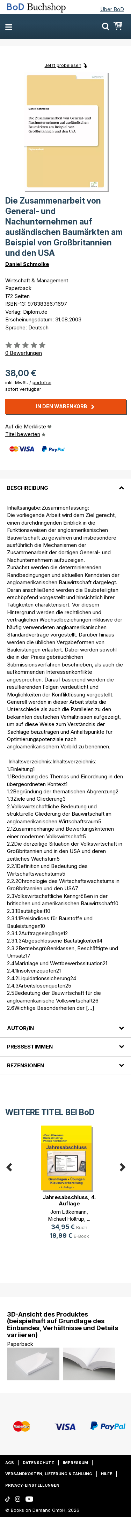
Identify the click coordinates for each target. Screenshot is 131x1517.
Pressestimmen (30, 1046)
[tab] (65, 483)
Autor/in (20, 1028)
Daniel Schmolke (27, 264)
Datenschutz (38, 1462)
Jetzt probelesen (63, 65)
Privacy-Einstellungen (32, 1485)
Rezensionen (25, 1065)
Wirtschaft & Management (36, 280)
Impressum (75, 1462)
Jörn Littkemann (68, 1212)
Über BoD (112, 9)
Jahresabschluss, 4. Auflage (69, 1200)
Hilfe (106, 1473)
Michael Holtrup (66, 1219)
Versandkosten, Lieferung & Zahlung (48, 1473)
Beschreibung (27, 488)
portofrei (41, 382)
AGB (9, 1462)
